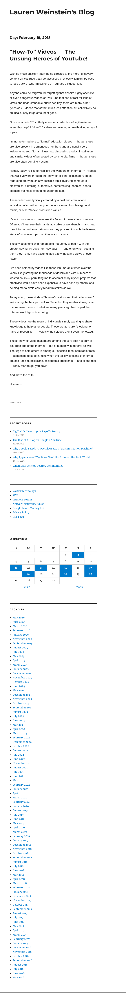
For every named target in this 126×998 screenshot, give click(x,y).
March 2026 (20, 626)
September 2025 (23, 643)
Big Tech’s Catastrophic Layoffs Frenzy (36, 431)
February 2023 (21, 737)
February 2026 (21, 630)
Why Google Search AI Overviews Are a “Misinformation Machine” (53, 448)
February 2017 (21, 938)
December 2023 (22, 694)
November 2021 (22, 763)
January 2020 (21, 806)
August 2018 (20, 861)
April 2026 (19, 621)
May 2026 (19, 617)
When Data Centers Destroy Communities (38, 465)
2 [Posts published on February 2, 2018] (78, 554)
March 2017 (20, 934)
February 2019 (21, 836)
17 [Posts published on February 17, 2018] (90, 567)
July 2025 (18, 651)
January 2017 (20, 943)
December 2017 (22, 896)
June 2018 (18, 870)
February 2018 (21, 887)
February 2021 (21, 784)
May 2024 (19, 690)
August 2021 (20, 767)
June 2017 (18, 921)
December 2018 (22, 844)
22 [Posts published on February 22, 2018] (65, 574)
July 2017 (18, 917)
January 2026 (21, 634)
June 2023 (19, 720)
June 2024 (19, 686)
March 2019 (20, 831)
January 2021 (20, 788)
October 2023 (21, 703)
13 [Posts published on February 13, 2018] (41, 567)
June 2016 (19, 973)
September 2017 (22, 908)
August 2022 (20, 750)
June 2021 (18, 776)
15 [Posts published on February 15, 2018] (65, 567)
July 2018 (18, 866)
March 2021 (20, 780)
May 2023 (18, 724)
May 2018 (18, 874)
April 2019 (19, 827)
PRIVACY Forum (22, 499)
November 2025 (22, 638)
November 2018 (22, 848)
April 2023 (19, 728)
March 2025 (20, 664)
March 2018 (20, 883)
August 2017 (20, 913)
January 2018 (20, 891)
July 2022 (18, 754)
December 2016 (22, 947)
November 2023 (22, 698)
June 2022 (19, 758)
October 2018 (21, 853)
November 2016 (22, 951)
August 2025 (20, 647)
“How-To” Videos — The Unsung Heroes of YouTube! (48, 55)
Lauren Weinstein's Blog (52, 12)
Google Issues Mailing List (28, 508)
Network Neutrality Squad (28, 503)
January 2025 (21, 668)
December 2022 (22, 741)
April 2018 (19, 878)
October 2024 (21, 681)
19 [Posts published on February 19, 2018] (28, 574)
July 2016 (18, 968)
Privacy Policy (21, 512)
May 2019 (18, 823)
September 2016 (22, 960)
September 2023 (23, 707)
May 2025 (19, 656)
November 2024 (22, 677)
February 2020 (21, 801)
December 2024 (22, 673)
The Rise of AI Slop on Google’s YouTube (37, 440)
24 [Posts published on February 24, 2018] (90, 574)
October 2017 (20, 904)
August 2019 (20, 810)
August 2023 (20, 711)
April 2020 (19, 793)
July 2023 (18, 716)
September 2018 (22, 857)
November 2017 (22, 900)
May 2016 (18, 977)
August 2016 (20, 964)
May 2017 (18, 926)
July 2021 (18, 771)
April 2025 (19, 660)
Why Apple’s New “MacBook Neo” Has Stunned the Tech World (51, 457)
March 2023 (20, 733)
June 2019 (19, 818)
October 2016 (21, 956)
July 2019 (18, 814)
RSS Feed (18, 516)
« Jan (27, 586)
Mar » (79, 586)
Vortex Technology (24, 490)
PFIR (15, 495)
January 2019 (20, 840)
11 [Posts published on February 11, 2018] (16, 567)
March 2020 (20, 797)
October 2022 (21, 746)
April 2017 (19, 930)
